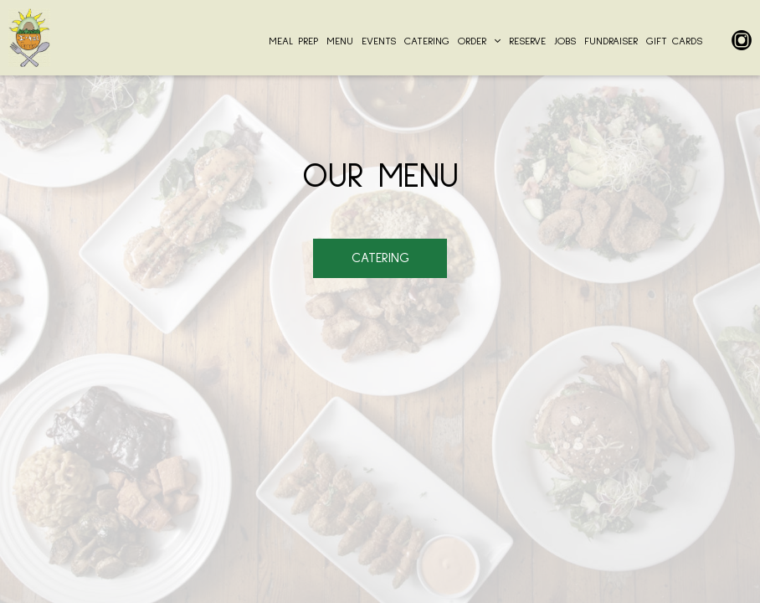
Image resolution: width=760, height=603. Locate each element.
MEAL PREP (293, 41)
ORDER (479, 41)
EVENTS (379, 41)
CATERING (426, 41)
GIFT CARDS (674, 41)
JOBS (565, 41)
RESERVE (527, 41)
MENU (339, 41)
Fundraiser (611, 41)
